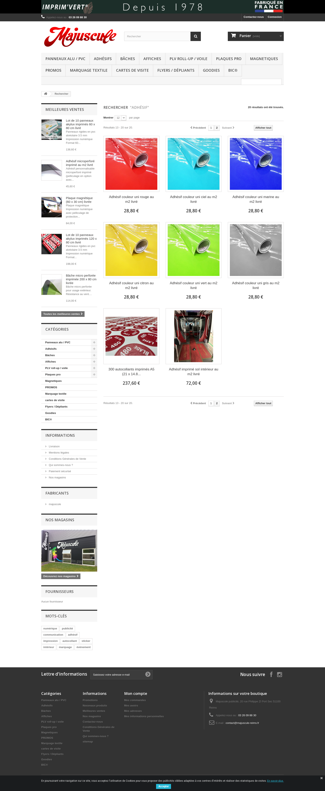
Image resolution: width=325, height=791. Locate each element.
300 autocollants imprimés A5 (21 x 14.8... (131, 371)
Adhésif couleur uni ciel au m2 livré (193, 199)
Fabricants (57, 493)
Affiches (152, 58)
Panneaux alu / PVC (65, 58)
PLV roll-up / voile (188, 58)
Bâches (127, 58)
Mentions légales (58, 452)
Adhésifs (103, 58)
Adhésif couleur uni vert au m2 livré (193, 285)
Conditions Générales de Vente (67, 458)
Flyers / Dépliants (175, 70)
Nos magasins (57, 477)
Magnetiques (264, 58)
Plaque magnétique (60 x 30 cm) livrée (79, 199)
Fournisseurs (59, 591)
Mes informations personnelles (144, 716)
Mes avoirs (131, 705)
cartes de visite (132, 70)
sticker (86, 640)
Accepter (163, 786)
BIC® (233, 70)
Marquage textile (89, 70)
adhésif (73, 634)
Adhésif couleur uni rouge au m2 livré (131, 199)
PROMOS (53, 70)
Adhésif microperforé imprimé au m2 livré (80, 163)
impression (50, 640)
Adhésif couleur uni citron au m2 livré (131, 285)
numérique (50, 628)
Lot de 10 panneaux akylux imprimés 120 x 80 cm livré (81, 238)
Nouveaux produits (95, 705)
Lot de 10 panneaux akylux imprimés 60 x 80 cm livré (80, 124)
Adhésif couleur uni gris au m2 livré (256, 285)
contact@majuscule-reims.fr (242, 722)
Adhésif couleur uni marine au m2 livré (256, 199)
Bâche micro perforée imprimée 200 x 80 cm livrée (81, 279)
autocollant (69, 640)
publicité (67, 628)
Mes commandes (135, 700)
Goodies (211, 70)
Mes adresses (133, 710)
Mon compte (135, 693)
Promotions (90, 700)
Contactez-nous (254, 16)
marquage (65, 647)
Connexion (275, 16)
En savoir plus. (275, 780)
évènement (83, 647)
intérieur (48, 647)
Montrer (108, 117)
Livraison (54, 446)
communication (53, 634)
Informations (60, 435)
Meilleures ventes (64, 109)
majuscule (54, 504)
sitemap (88, 741)
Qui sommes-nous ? (60, 465)
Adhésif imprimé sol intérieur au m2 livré (193, 371)
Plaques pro (228, 58)
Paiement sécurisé (59, 471)
